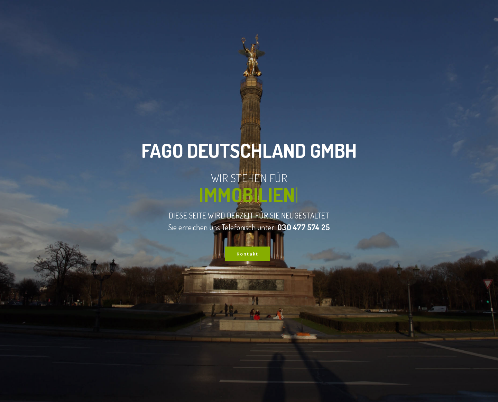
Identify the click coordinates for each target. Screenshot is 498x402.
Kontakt (247, 254)
